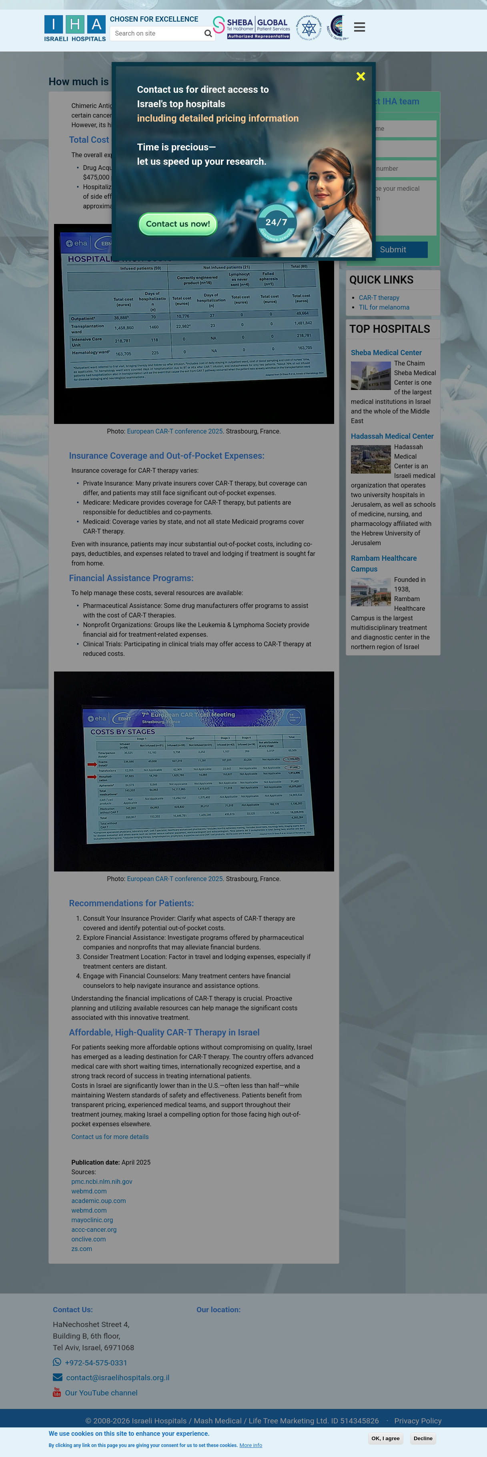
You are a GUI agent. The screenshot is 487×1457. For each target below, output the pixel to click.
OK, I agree (386, 1438)
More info (251, 1445)
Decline (423, 1438)
